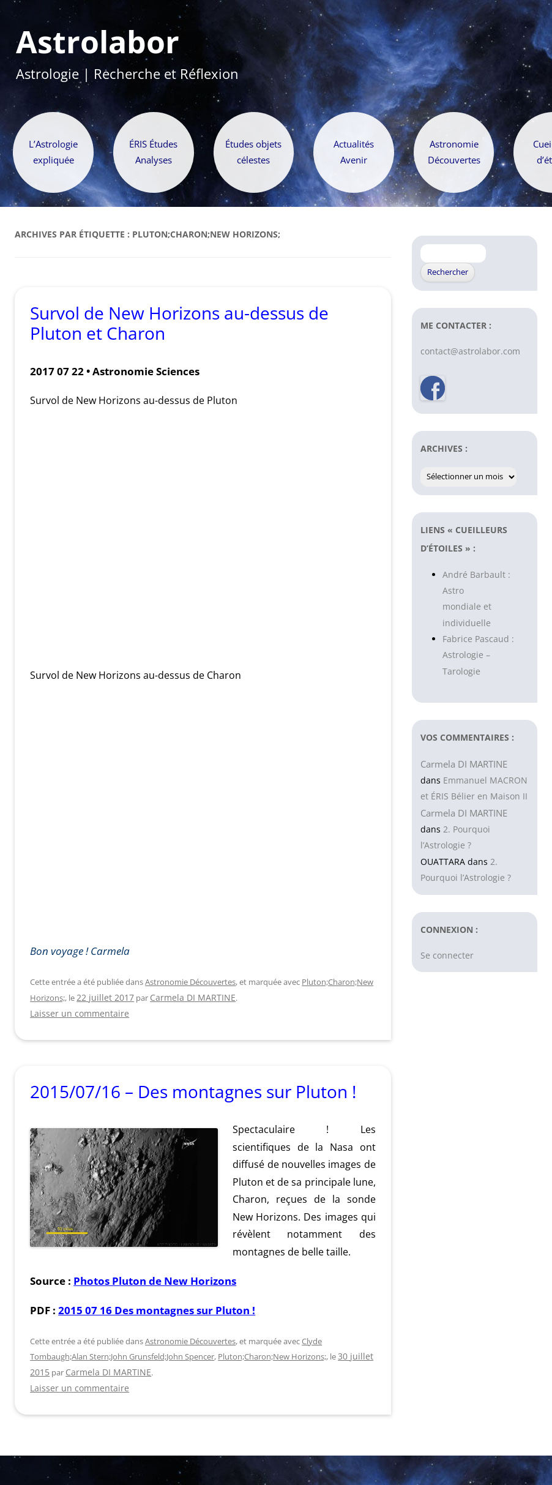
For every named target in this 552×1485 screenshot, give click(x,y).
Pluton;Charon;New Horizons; (272, 1356)
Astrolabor (97, 42)
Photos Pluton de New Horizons (154, 1281)
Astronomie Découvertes (454, 152)
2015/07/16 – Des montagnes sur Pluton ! (193, 1091)
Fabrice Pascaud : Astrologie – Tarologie (478, 655)
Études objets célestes (253, 152)
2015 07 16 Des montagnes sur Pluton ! (156, 1310)
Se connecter (447, 955)
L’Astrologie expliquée (53, 152)
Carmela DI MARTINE (193, 997)
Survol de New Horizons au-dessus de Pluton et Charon (179, 323)
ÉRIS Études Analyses (153, 152)
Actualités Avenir (354, 152)
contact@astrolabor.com (470, 351)
